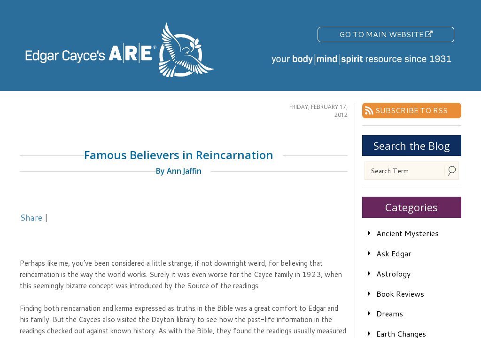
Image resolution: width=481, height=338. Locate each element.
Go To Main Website (386, 34)
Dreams (389, 313)
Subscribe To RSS (411, 110)
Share (31, 217)
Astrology (393, 273)
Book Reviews (400, 293)
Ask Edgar (393, 253)
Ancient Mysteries (407, 233)
